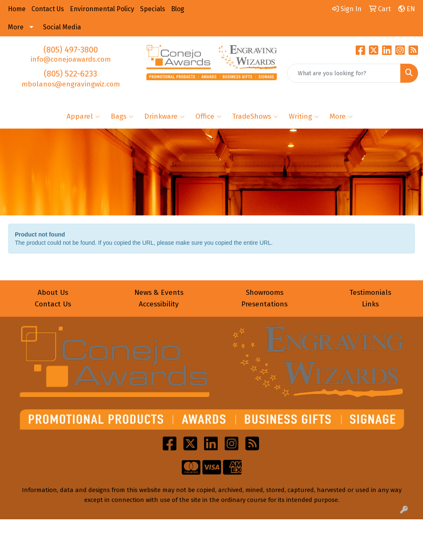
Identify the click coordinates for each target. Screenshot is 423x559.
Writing (304, 117)
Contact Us (53, 304)
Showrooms (264, 292)
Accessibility (159, 304)
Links (370, 304)
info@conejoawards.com (71, 59)
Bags (122, 117)
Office (208, 117)
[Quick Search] (344, 73)
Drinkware (164, 117)
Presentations (264, 304)
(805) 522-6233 (70, 74)
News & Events (158, 292)
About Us (53, 292)
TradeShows (255, 117)
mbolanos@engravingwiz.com (70, 84)
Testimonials (370, 292)
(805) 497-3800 (70, 50)
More (341, 117)
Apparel (83, 117)
